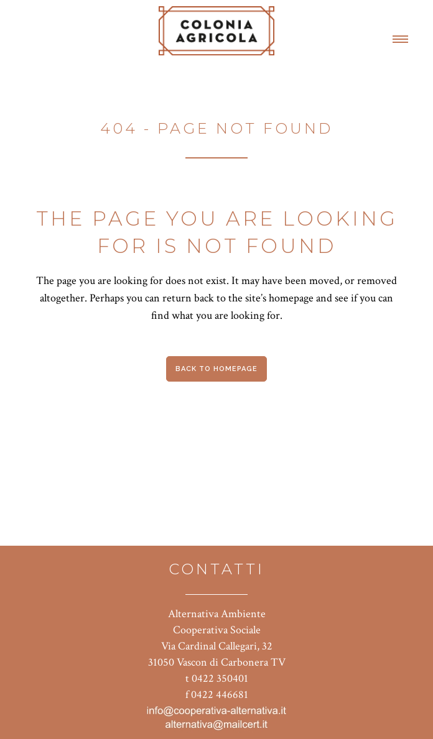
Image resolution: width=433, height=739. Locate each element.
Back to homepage (216, 369)
